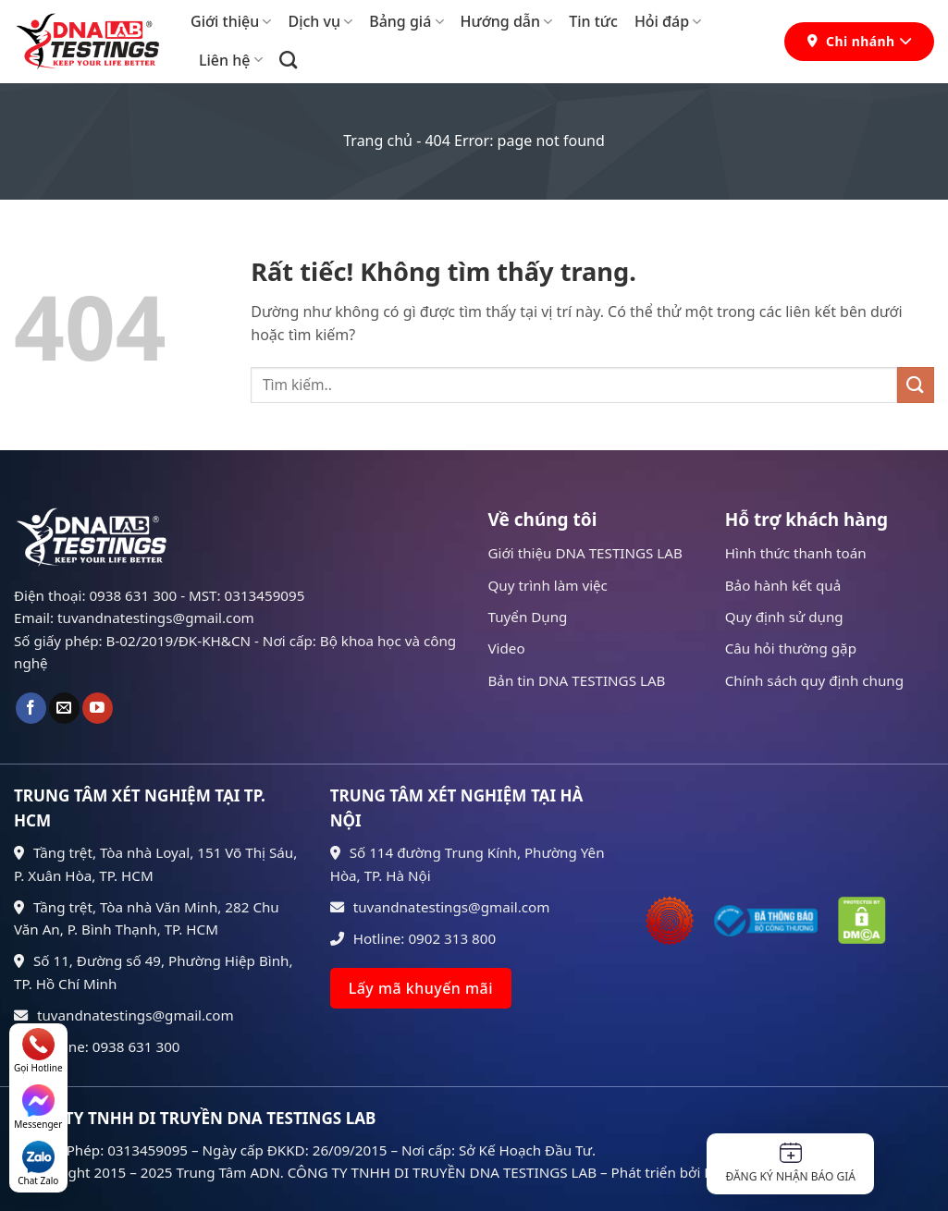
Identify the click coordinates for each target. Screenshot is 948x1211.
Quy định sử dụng (784, 616)
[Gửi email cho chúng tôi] (64, 708)
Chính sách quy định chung (814, 680)
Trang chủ (377, 140)
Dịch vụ (320, 21)
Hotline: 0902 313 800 (413, 938)
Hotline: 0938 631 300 (97, 1046)
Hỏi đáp (667, 21)
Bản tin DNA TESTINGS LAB (577, 680)
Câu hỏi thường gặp (790, 648)
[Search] (288, 60)
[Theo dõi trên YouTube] (97, 708)
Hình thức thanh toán (796, 553)
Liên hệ (231, 60)
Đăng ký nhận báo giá (790, 1163)
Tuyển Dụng (528, 616)
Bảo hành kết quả (783, 585)
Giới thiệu (231, 21)
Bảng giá (406, 21)
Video (506, 648)
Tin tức (593, 21)
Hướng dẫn (507, 21)
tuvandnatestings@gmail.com (124, 1015)
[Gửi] (915, 385)
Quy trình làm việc (548, 585)
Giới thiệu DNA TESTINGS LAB (585, 553)
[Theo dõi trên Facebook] (31, 708)
